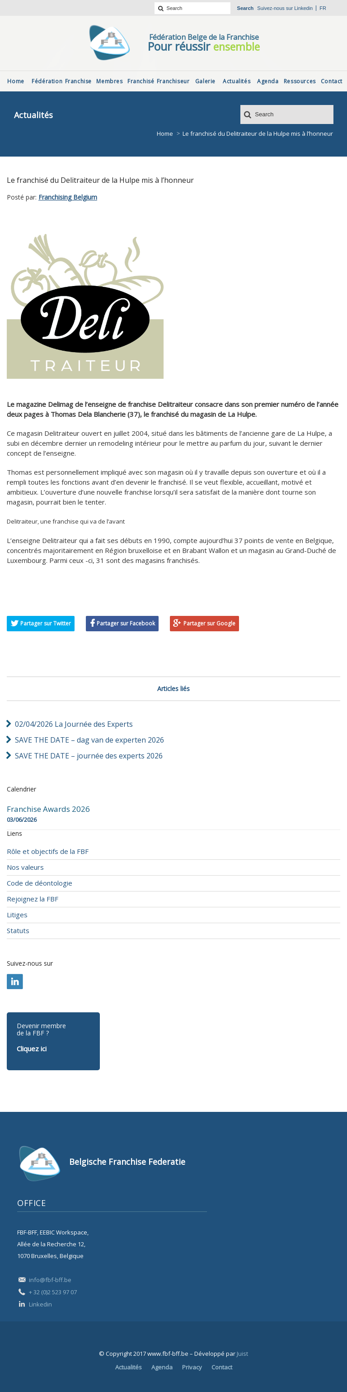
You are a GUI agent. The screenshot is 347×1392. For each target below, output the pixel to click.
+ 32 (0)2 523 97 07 (53, 1292)
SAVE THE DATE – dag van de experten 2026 (89, 740)
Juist (242, 1353)
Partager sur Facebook (126, 623)
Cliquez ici (32, 1048)
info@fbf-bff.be (50, 1280)
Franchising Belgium (67, 197)
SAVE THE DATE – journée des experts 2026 (89, 756)
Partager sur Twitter (45, 623)
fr (322, 8)
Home (165, 133)
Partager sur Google (209, 623)
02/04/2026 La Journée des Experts (74, 724)
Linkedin (303, 8)
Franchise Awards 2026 (48, 809)
